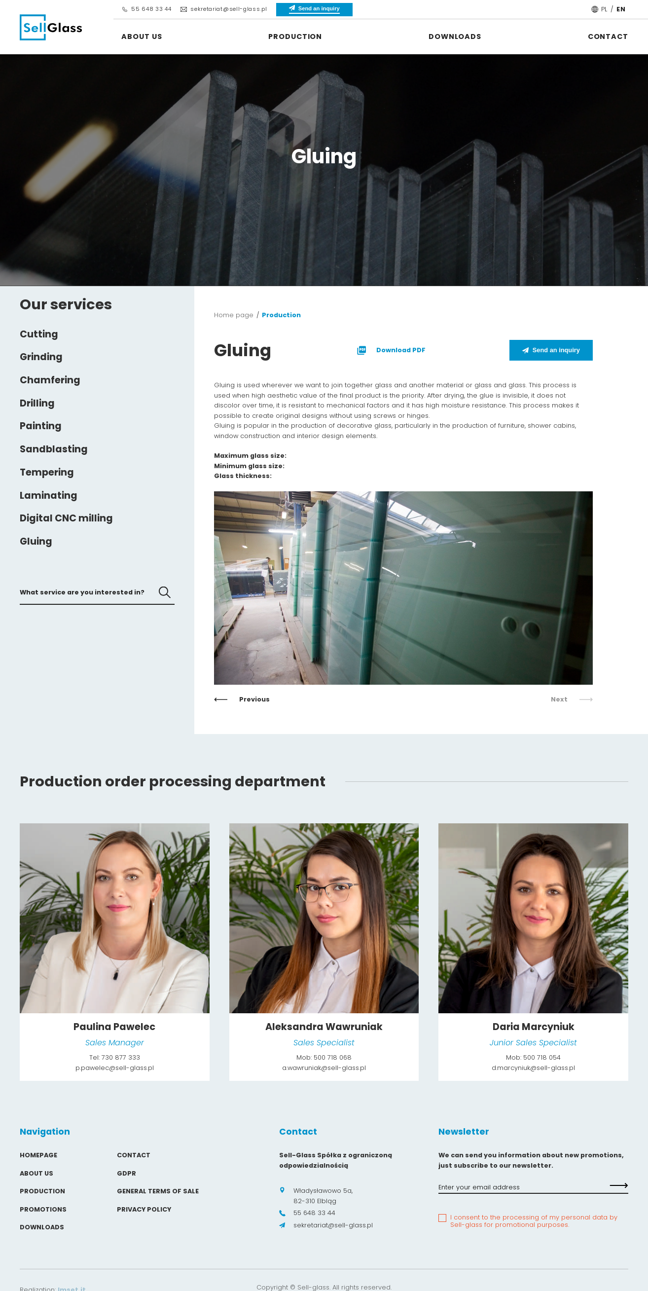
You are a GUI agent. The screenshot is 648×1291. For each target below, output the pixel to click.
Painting (41, 426)
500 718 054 (542, 1057)
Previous (242, 699)
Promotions (43, 1209)
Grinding (41, 357)
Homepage (38, 1155)
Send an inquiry (551, 350)
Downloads (455, 36)
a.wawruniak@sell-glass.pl (324, 1068)
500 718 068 (333, 1057)
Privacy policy (144, 1209)
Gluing (36, 541)
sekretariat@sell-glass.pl (223, 9)
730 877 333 (121, 1057)
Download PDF (390, 350)
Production (295, 36)
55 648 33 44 (146, 9)
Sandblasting (54, 449)
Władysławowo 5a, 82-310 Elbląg (316, 1195)
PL (604, 9)
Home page (233, 315)
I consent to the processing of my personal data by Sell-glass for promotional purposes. (533, 1221)
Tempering (47, 472)
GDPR (126, 1173)
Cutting (39, 334)
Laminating (48, 495)
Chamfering (50, 380)
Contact (608, 36)
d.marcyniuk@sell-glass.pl (533, 1068)
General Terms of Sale (158, 1191)
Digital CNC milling (66, 518)
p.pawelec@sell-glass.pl (114, 1068)
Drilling (37, 403)
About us (141, 36)
